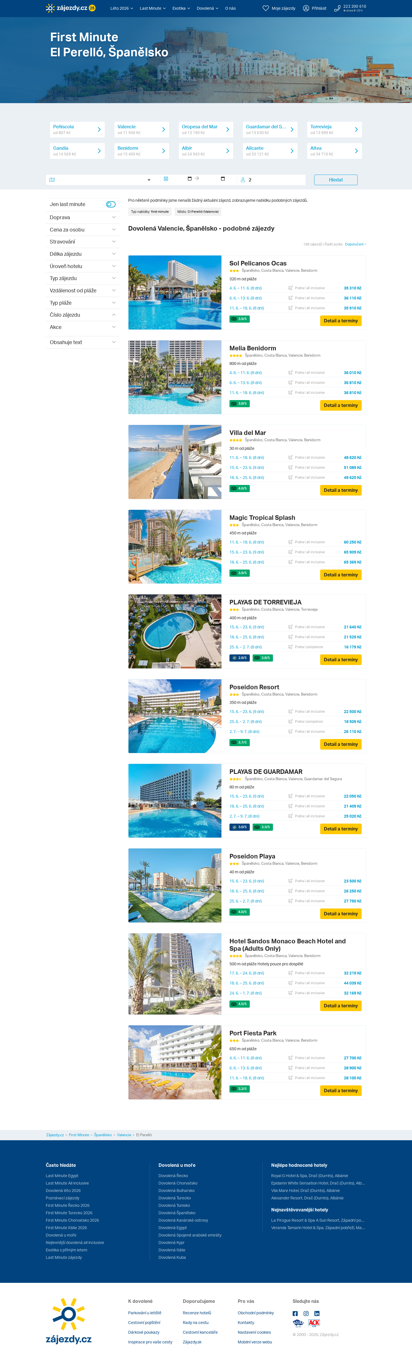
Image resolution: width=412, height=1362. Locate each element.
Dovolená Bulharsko (177, 1190)
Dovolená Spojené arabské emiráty (190, 1235)
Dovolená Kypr (172, 1242)
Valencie (124, 1135)
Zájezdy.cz (55, 1135)
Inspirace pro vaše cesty (150, 1341)
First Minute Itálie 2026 (66, 1227)
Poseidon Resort (254, 687)
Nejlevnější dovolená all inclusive (75, 1242)
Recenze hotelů (197, 1312)
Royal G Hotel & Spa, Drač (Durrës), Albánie (309, 1175)
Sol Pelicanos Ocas (258, 263)
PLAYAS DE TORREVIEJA (265, 602)
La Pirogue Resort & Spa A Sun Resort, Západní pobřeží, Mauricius (318, 1220)
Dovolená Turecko (175, 1197)
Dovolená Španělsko (177, 1212)
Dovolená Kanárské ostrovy (183, 1220)
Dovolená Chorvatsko (178, 1183)
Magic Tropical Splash (262, 517)
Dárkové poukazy (143, 1332)
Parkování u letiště (144, 1312)
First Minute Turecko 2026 (69, 1212)
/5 (242, 319)
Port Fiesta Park (253, 1033)
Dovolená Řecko (173, 1175)
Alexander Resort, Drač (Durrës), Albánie (307, 1197)
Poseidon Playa (252, 856)
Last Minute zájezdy (64, 1257)
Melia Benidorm (252, 348)
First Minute (79, 1135)
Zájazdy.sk (192, 1341)
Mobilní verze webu (255, 1341)
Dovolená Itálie (172, 1249)
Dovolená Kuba (172, 1257)
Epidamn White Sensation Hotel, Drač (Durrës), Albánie (318, 1183)
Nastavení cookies (254, 1332)
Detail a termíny (341, 320)
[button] (121, 8)
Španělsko (103, 1135)
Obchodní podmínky (256, 1312)
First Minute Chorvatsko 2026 (72, 1220)
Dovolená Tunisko (174, 1205)
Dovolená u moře (61, 1235)
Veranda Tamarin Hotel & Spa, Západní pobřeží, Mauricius (318, 1227)
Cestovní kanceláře (200, 1332)
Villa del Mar (247, 432)
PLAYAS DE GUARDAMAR (265, 771)
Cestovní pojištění (144, 1322)
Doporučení (355, 244)
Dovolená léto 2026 (63, 1190)
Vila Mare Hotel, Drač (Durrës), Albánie (305, 1190)
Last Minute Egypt (62, 1175)
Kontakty (246, 1322)
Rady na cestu (196, 1322)
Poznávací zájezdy (62, 1197)
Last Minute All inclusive (67, 1183)
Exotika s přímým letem (66, 1249)
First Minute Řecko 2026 (68, 1205)
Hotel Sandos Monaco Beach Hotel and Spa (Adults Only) (287, 944)
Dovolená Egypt (173, 1227)
